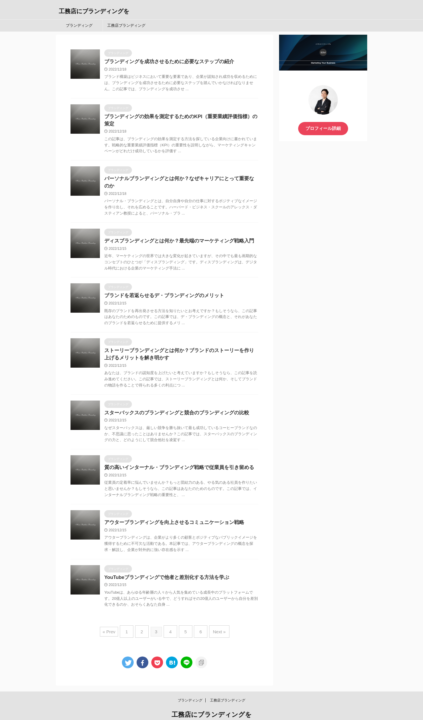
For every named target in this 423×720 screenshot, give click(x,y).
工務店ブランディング (126, 25)
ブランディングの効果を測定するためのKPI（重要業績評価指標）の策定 (181, 117)
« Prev (114, 619)
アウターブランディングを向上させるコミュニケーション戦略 (170, 510)
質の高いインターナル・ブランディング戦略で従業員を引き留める (174, 455)
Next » (215, 619)
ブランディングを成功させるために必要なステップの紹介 (165, 61)
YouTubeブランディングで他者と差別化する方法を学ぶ (163, 566)
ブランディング (79, 25)
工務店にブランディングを (94, 11)
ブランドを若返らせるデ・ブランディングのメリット (160, 282)
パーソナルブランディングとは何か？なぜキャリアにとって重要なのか (179, 172)
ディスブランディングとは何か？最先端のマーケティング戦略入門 (174, 227)
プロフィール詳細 (323, 128)
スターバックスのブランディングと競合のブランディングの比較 (172, 400)
